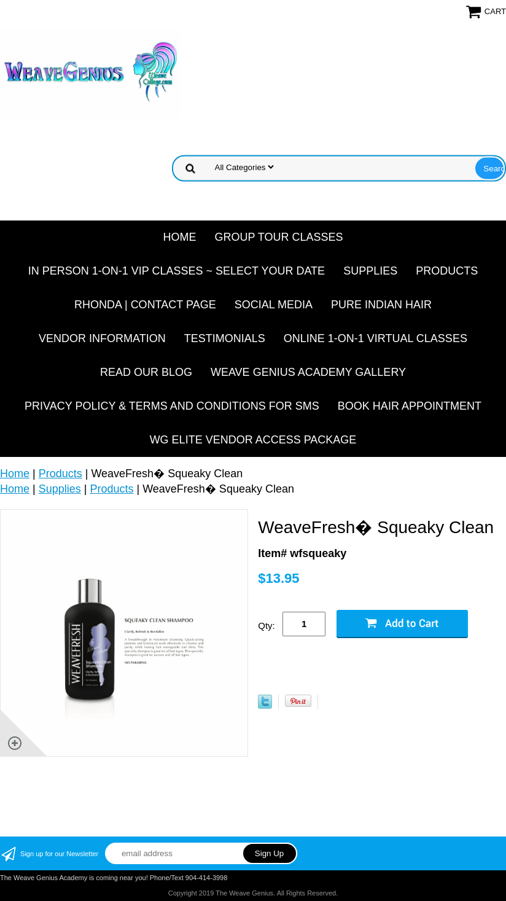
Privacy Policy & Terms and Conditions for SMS (172, 406)
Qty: (266, 625)
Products (447, 271)
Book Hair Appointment (409, 406)
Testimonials (224, 338)
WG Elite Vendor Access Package (253, 440)
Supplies (370, 271)
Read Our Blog (146, 372)
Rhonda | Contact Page (145, 304)
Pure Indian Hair (381, 304)
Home (179, 237)
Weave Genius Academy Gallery (308, 372)
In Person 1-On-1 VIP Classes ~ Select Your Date (176, 271)
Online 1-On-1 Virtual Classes (375, 338)
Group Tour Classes (278, 237)
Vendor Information (102, 338)
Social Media (274, 304)
